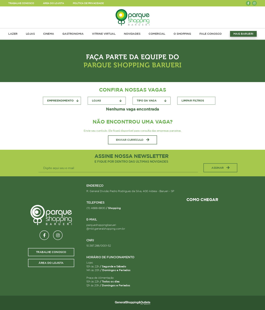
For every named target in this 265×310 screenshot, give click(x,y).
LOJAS (30, 33)
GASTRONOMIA (73, 33)
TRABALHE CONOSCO (21, 3)
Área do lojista (51, 263)
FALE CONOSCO (210, 33)
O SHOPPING (182, 33)
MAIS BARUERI (243, 33)
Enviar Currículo (132, 140)
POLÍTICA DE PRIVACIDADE (88, 3)
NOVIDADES (132, 33)
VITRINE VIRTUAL (104, 33)
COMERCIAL (157, 33)
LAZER (13, 33)
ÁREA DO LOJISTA (53, 3)
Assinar (220, 168)
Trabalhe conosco (51, 252)
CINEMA (48, 33)
